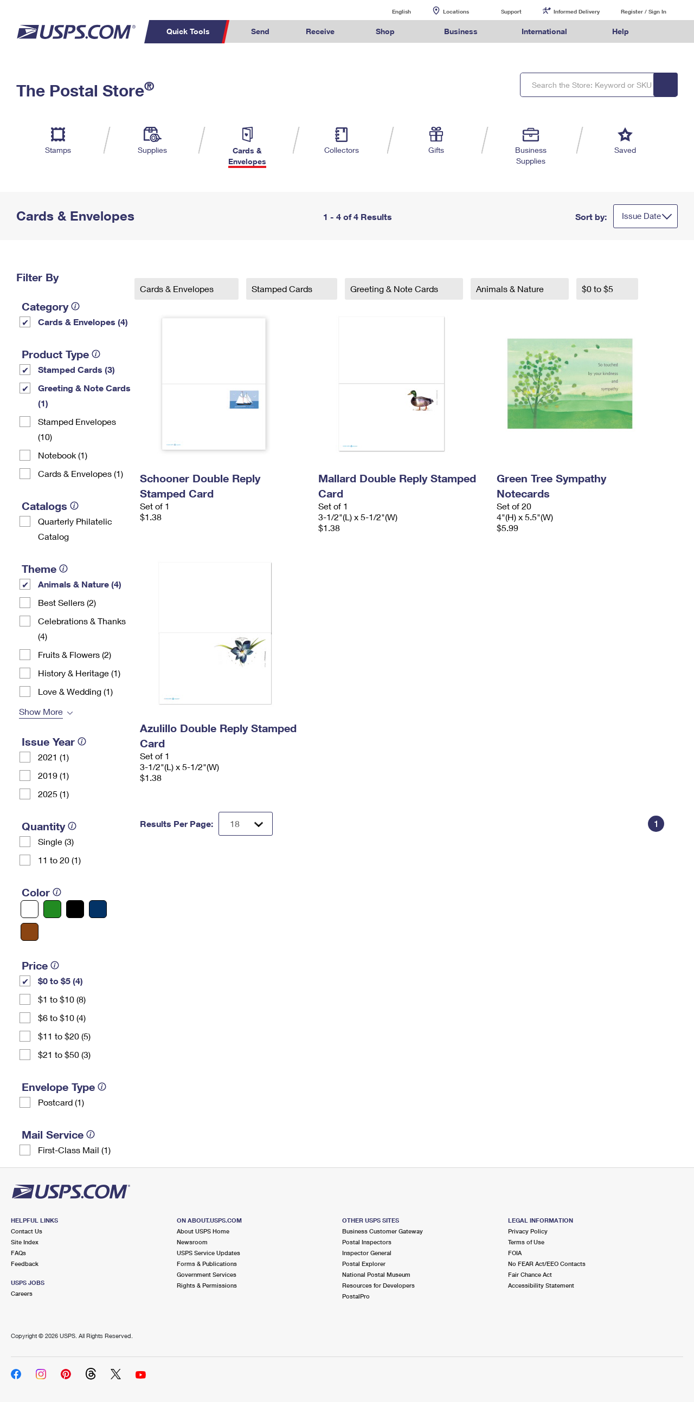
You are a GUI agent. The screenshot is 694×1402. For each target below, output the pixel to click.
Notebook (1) (62, 455)
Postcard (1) (61, 1102)
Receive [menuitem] (320, 31)
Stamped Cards (283, 288)
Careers (22, 1293)
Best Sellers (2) (67, 602)
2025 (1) (53, 794)
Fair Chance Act (530, 1274)
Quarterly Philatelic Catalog (75, 528)
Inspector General (366, 1252)
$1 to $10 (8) (62, 999)
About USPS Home (203, 1231)
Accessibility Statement (541, 1285)
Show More (41, 711)
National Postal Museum (376, 1274)
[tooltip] (75, 306)
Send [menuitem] (260, 31)
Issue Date (641, 216)
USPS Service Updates (208, 1252)
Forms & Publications (207, 1263)
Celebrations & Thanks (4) (82, 628)
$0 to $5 (598, 288)
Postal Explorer (363, 1263)
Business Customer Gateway (382, 1231)
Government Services (206, 1274)
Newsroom (192, 1241)
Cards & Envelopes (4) (83, 321)
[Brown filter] (29, 932)
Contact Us (26, 1231)
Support (511, 11)
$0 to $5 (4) (60, 980)
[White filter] (29, 909)
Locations (456, 11)
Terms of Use (526, 1241)
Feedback (24, 1263)
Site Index (24, 1241)
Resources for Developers (378, 1285)
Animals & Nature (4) (79, 584)
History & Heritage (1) (79, 673)
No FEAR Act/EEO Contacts (547, 1263)
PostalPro (356, 1296)
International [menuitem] (544, 31)
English (390, 11)
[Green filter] (52, 909)
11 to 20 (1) (59, 860)
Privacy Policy (528, 1231)
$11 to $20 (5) (64, 1036)
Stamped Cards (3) (76, 369)
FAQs (18, 1252)
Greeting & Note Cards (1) (84, 395)
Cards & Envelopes (178, 288)
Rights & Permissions (207, 1285)
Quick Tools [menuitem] (188, 31)
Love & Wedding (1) (75, 691)
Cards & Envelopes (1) (80, 473)
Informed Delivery (577, 11)
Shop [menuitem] (385, 31)
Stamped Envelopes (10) (77, 429)
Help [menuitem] (620, 31)
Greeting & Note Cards (395, 288)
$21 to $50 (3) (64, 1054)
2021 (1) (53, 757)
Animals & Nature (511, 288)
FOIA (515, 1252)
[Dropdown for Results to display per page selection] (246, 824)
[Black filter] (75, 909)
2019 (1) (53, 775)
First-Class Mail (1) (74, 1150)
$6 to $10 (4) (62, 1017)
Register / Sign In (643, 11)
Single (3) (56, 841)
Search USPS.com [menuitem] (667, 31)
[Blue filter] (98, 909)
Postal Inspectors (366, 1241)
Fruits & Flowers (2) (74, 654)
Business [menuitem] (461, 31)
